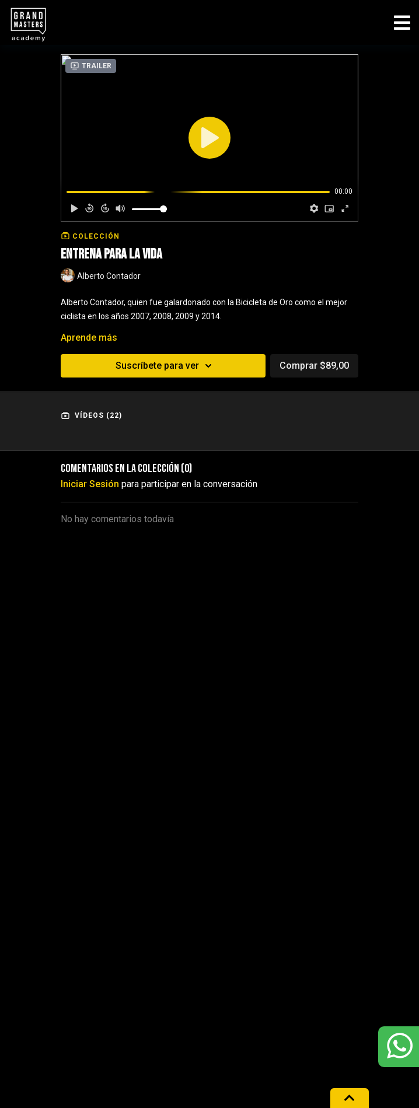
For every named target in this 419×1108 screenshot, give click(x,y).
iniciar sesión (90, 484)
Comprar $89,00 (314, 365)
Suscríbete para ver (165, 366)
